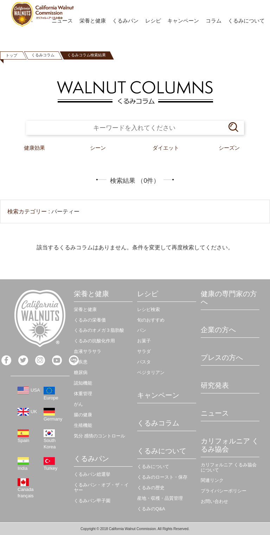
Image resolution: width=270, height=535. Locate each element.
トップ (11, 55)
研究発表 (215, 385)
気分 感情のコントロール (100, 435)
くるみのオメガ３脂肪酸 (99, 330)
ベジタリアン (151, 372)
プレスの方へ (222, 357)
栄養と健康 (92, 21)
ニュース (215, 413)
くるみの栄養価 (90, 320)
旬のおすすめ (151, 320)
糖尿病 (81, 372)
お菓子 (144, 340)
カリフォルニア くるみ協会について (229, 467)
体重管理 (83, 393)
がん (78, 404)
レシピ (153, 21)
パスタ (144, 362)
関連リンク (212, 480)
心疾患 (81, 362)
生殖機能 (83, 425)
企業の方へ (218, 330)
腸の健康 (83, 414)
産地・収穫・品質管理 (160, 498)
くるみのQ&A (151, 508)
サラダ (144, 351)
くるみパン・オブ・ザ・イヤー (101, 487)
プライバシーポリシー (223, 490)
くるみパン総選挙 (92, 474)
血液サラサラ (87, 351)
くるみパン (125, 21)
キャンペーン (183, 21)
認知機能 (83, 383)
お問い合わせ (214, 501)
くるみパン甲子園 (92, 500)
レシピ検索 (148, 309)
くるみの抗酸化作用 (94, 340)
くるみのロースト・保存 (162, 477)
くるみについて (246, 21)
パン (141, 330)
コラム (213, 21)
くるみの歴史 (151, 487)
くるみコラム (42, 55)
